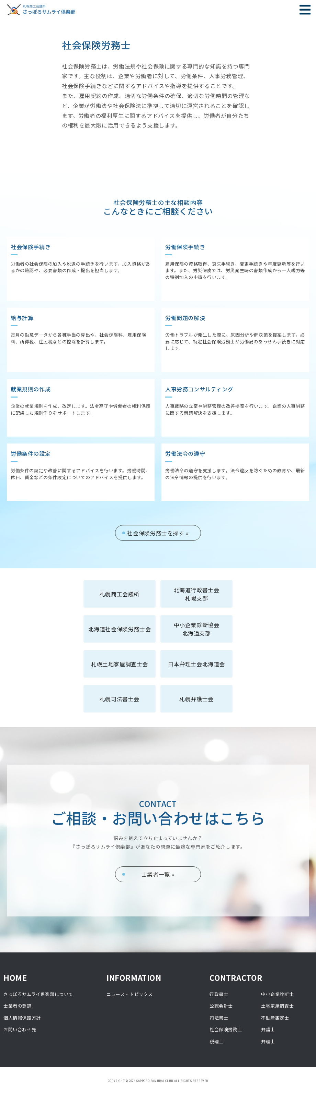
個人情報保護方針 (22, 1017)
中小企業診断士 (277, 994)
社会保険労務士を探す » (158, 533)
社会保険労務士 (226, 1029)
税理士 (217, 1041)
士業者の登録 (17, 1005)
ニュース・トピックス (129, 994)
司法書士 (219, 1017)
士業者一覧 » (158, 874)
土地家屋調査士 (277, 1005)
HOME (15, 977)
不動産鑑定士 (275, 1017)
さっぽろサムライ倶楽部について (38, 994)
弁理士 (268, 1041)
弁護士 (268, 1029)
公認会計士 (221, 1005)
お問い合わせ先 (19, 1029)
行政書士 (219, 994)
